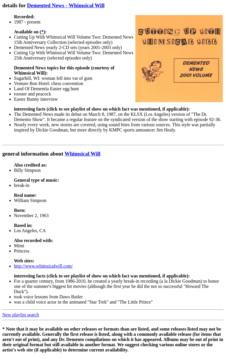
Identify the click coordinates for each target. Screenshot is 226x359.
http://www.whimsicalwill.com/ (43, 266)
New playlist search (20, 314)
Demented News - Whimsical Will (66, 5)
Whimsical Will (82, 154)
